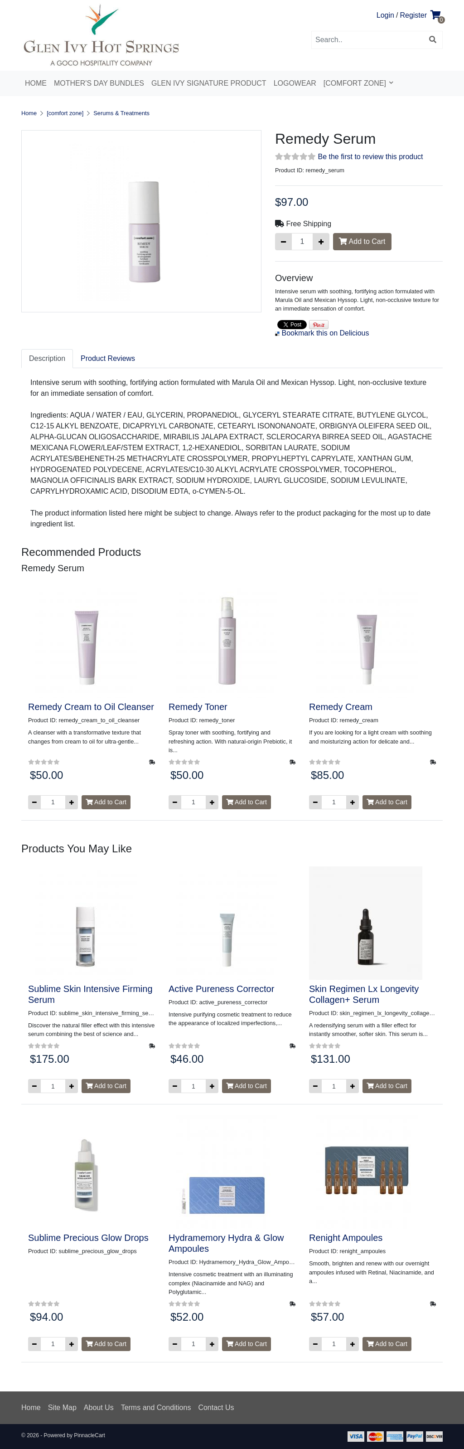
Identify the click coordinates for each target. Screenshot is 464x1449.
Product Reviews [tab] (108, 358)
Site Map (62, 1407)
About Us (99, 1407)
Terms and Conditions (156, 1407)
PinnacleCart (89, 1435)
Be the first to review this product (370, 156)
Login (385, 15)
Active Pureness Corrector (221, 989)
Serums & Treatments (121, 113)
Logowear (295, 83)
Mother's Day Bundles (99, 83)
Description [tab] (47, 358)
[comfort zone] (356, 83)
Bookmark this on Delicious (325, 333)
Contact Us (216, 1407)
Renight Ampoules (345, 1238)
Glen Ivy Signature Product (208, 83)
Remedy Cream (340, 707)
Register (413, 15)
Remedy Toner (198, 707)
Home (36, 83)
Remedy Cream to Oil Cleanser (91, 707)
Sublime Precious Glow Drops (88, 1238)
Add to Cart (362, 241)
